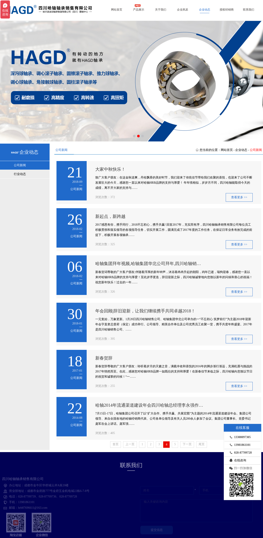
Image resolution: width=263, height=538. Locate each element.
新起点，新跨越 (110, 216)
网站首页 (116, 9)
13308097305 (239, 437)
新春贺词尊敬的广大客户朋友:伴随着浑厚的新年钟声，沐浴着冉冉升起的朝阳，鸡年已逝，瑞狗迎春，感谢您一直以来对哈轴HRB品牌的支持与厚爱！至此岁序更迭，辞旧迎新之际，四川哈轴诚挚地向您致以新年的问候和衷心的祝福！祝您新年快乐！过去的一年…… (173, 277)
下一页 (187, 444)
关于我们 (160, 9)
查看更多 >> (239, 197)
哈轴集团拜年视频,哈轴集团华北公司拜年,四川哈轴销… (148, 263)
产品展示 (138, 7)
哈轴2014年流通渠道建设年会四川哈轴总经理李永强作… (149, 405)
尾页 (202, 444)
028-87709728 (240, 452)
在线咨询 (237, 460)
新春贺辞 (104, 358)
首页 (116, 444)
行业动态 (20, 174)
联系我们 (248, 9)
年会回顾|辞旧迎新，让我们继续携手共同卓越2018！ (145, 311)
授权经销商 (227, 9)
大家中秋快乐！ (110, 169)
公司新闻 (20, 165)
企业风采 (182, 9)
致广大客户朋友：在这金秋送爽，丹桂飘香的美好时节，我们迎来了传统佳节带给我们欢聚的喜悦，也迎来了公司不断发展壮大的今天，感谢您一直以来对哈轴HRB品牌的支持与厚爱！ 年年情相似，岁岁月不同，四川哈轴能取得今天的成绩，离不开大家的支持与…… (173, 182)
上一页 (130, 444)
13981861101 (239, 445)
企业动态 (204, 9)
